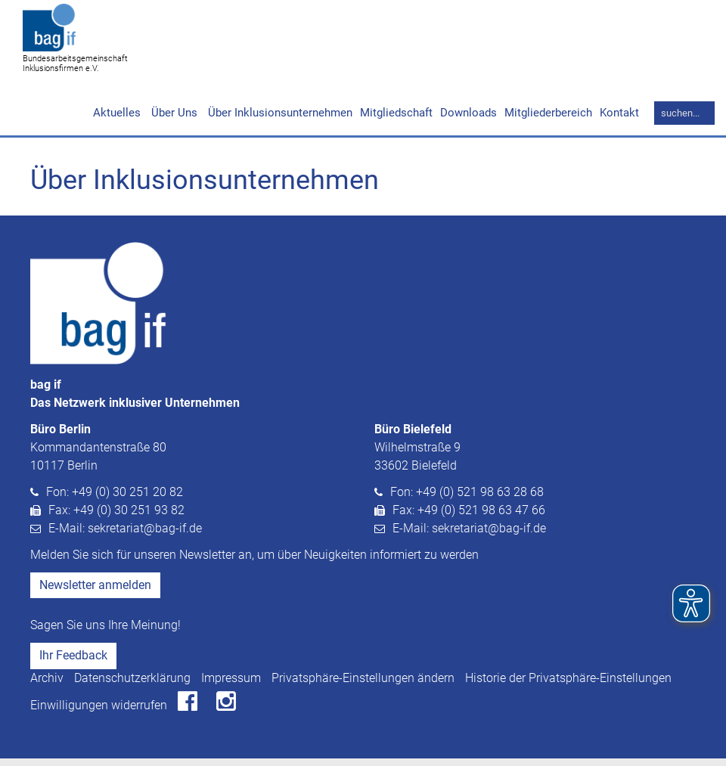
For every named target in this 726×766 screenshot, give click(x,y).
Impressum (231, 685)
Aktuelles (117, 120)
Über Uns (172, 120)
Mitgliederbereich (548, 120)
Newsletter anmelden (95, 592)
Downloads (468, 120)
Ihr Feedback (73, 663)
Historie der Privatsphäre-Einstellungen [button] (568, 685)
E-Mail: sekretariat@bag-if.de (125, 536)
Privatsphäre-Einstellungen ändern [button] (363, 685)
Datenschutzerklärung (132, 685)
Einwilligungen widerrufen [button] (98, 713)
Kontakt (619, 120)
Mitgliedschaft (396, 120)
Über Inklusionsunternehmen (278, 120)
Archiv (47, 685)
